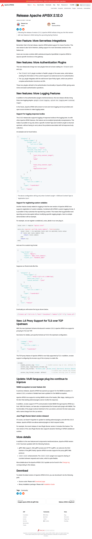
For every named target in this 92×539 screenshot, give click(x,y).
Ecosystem (60, 8)
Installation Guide (49, 484)
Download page (40, 481)
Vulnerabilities (87, 8)
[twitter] (20, 29)
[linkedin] (17, 29)
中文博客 (72, 5)
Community (79, 8)
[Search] (85, 5)
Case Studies (40, 5)
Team (58, 5)
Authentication (67, 8)
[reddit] (23, 29)
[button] (77, 5)
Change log (66, 462)
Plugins (74, 8)
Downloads (48, 5)
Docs (29, 5)
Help (54, 5)
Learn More (63, 1)
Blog (34, 5)
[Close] (90, 1)
